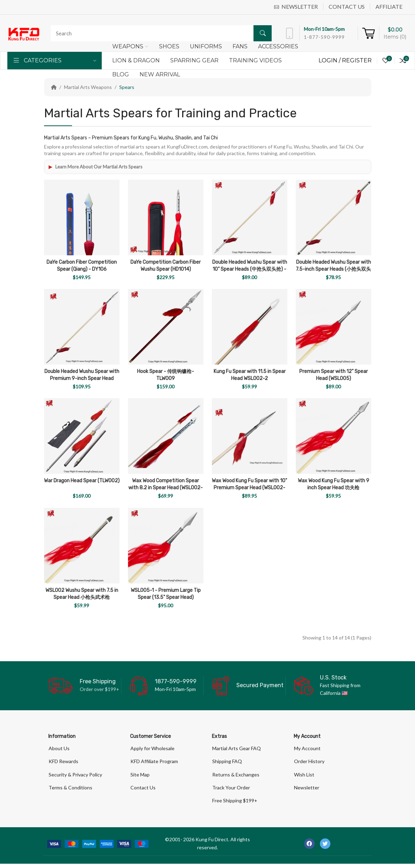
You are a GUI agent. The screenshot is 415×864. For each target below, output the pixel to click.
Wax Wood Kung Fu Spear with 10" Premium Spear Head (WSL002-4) (249, 488)
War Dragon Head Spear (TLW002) (82, 481)
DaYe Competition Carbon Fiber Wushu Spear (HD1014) (165, 265)
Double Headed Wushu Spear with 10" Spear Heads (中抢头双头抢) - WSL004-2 (249, 269)
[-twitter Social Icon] (325, 844)
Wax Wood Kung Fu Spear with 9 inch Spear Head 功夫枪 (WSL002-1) (333, 488)
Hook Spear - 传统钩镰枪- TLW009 (165, 374)
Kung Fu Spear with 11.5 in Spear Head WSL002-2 (250, 374)
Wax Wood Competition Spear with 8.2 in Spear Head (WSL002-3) (165, 488)
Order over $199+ (99, 689)
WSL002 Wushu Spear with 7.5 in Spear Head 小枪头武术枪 (81, 593)
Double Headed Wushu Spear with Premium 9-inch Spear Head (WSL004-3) (81, 378)
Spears (126, 87)
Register (357, 60)
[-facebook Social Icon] (309, 844)
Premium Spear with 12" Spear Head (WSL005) (333, 374)
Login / (330, 60)
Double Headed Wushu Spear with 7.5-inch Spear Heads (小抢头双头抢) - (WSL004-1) (333, 269)
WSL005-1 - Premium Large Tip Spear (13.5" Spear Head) (166, 593)
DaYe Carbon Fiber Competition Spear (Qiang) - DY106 (81, 265)
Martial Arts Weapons (88, 87)
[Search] (159, 33)
